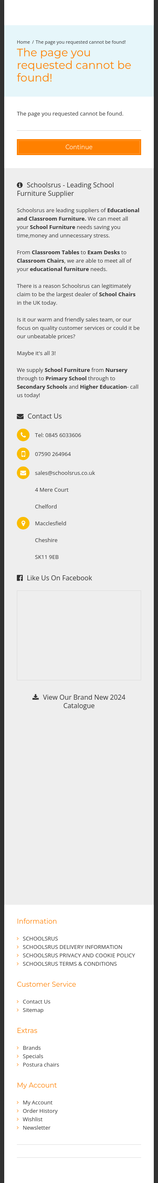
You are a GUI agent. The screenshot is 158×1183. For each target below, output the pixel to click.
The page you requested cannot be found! (81, 42)
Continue (79, 147)
